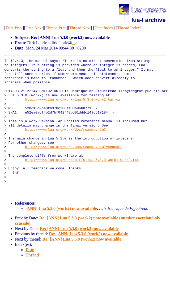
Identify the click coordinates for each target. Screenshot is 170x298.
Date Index (104, 28)
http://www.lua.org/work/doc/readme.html (65, 130)
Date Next (34, 28)
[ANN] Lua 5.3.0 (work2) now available (61, 208)
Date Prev (14, 28)
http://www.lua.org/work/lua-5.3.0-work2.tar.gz (72, 99)
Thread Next (80, 28)
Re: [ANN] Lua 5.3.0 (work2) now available (79, 228)
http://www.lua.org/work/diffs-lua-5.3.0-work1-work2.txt (82, 160)
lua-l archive (148, 20)
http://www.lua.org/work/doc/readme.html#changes (73, 147)
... (73, 42)
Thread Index (128, 28)
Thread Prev (55, 28)
